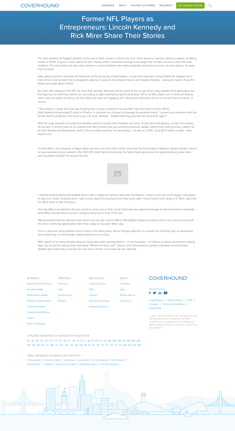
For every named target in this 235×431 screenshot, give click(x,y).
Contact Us (125, 300)
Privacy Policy (175, 300)
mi (124, 340)
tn (102, 345)
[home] (40, 4)
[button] (108, 5)
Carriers (93, 295)
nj (47, 345)
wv (130, 345)
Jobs (122, 289)
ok (76, 345)
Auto (60, 289)
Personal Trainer (53, 360)
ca (46, 340)
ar (41, 340)
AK (32, 340)
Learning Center (97, 283)
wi (134, 345)
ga (73, 340)
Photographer (34, 360)
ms (133, 340)
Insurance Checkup (99, 300)
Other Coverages (36, 323)
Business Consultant (66, 364)
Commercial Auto (36, 306)
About (122, 5)
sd (98, 345)
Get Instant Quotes (190, 5)
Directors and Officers (38, 312)
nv (38, 345)
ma (119, 340)
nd (66, 345)
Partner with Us (127, 295)
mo (139, 340)
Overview (63, 283)
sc (93, 345)
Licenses (153, 304)
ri (89, 345)
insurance (108, 5)
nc (61, 345)
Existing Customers (98, 306)
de (65, 340)
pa (85, 345)
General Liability (35, 289)
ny (57, 345)
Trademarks (155, 308)
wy (139, 345)
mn (128, 340)
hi (78, 340)
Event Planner (34, 364)
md (114, 340)
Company (125, 283)
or (81, 345)
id (82, 340)
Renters (62, 300)
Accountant (83, 360)
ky (100, 340)
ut (111, 345)
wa (125, 345)
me (109, 340)
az (37, 340)
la (105, 340)
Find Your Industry (109, 364)
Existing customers (143, 5)
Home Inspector (101, 360)
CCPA (189, 300)
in (89, 340)
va (120, 345)
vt (115, 345)
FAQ (91, 289)
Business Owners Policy (39, 283)
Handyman (69, 360)
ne (33, 345)
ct (55, 340)
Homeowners (65, 295)
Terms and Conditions (174, 304)
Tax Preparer (118, 360)
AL (28, 340)
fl (69, 340)
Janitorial (48, 364)
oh (71, 345)
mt (29, 345)
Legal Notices (156, 300)
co (51, 340)
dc (60, 340)
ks (96, 340)
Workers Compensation (39, 300)
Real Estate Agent (88, 364)
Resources (165, 5)
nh (43, 345)
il (85, 340)
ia (92, 340)
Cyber (30, 317)
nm (52, 345)
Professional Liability (37, 295)
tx (107, 345)
